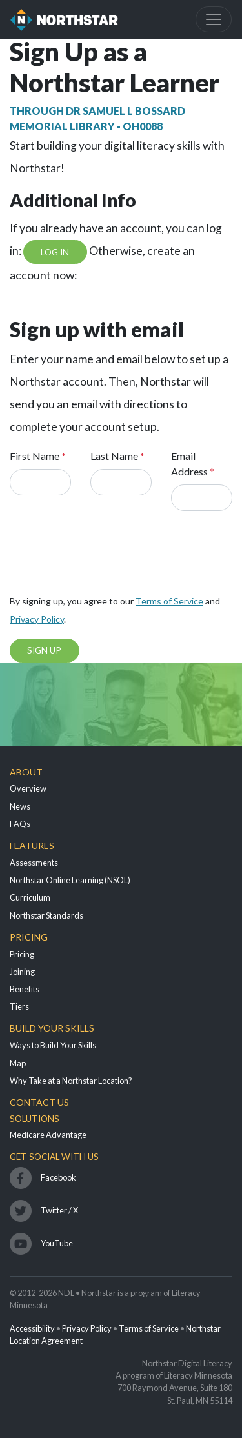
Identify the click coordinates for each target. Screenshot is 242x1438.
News (20, 806)
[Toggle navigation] (214, 19)
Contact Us (39, 1102)
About (26, 771)
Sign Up (44, 650)
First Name (38, 456)
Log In (55, 252)
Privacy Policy (37, 619)
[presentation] (108, 557)
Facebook (58, 1177)
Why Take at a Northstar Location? (71, 1080)
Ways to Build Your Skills (53, 1045)
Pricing (29, 937)
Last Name (117, 456)
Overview (28, 788)
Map (18, 1063)
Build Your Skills (52, 1028)
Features (32, 845)
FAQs (20, 824)
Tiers (19, 1006)
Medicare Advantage (48, 1135)
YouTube (57, 1243)
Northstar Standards (46, 915)
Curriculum (30, 897)
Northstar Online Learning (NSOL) (70, 880)
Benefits (24, 989)
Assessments (34, 862)
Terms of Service (169, 600)
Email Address (192, 463)
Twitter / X (59, 1210)
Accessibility (32, 1328)
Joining (22, 971)
